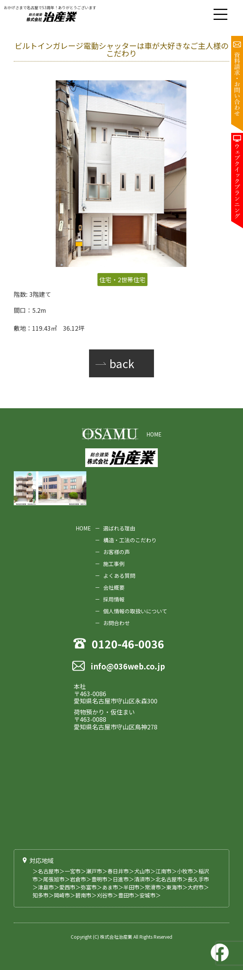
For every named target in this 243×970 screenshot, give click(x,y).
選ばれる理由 (119, 528)
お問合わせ (116, 623)
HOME (154, 434)
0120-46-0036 (128, 645)
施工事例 (114, 563)
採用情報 (114, 599)
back (121, 363)
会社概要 (114, 587)
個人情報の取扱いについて (135, 611)
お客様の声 (116, 552)
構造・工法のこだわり (130, 540)
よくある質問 (119, 575)
